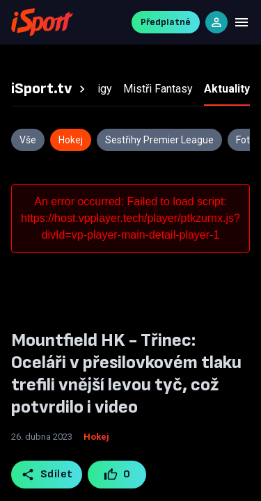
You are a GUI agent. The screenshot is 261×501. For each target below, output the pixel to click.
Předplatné (166, 22)
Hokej (96, 436)
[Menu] (241, 22)
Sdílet (47, 475)
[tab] (50, 89)
